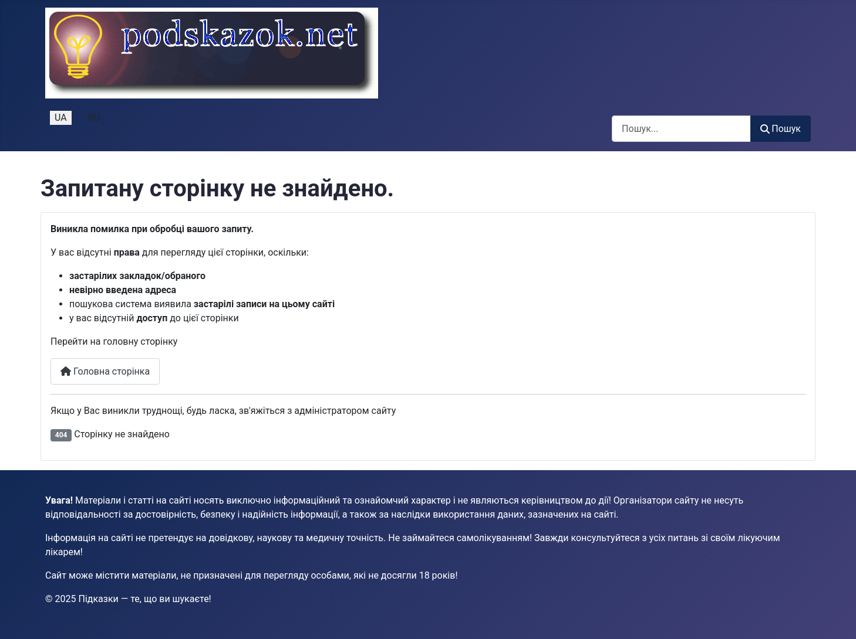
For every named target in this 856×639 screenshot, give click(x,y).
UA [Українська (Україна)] (61, 117)
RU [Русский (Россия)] (94, 117)
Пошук (780, 128)
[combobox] (681, 128)
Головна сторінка (105, 371)
